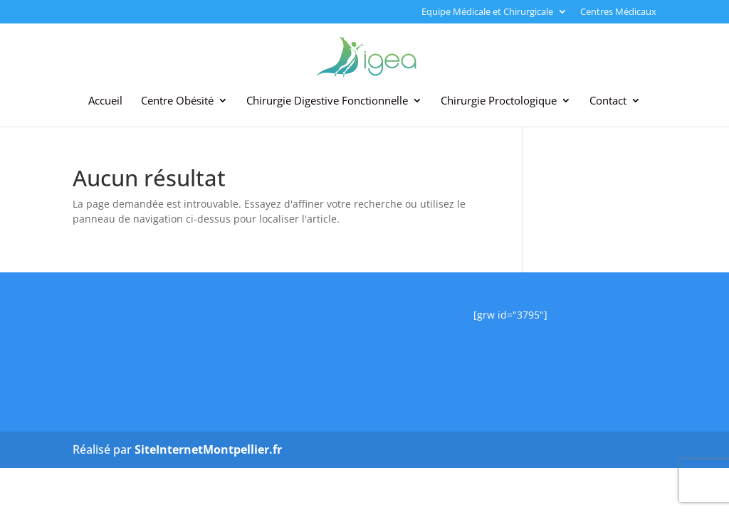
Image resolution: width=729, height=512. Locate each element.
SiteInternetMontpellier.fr (208, 449)
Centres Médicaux (618, 12)
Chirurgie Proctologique (499, 101)
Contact (607, 101)
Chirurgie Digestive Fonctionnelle (327, 101)
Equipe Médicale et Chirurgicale (487, 12)
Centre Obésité (177, 101)
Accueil (105, 101)
